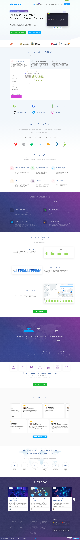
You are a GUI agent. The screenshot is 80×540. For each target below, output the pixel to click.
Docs (56, 4)
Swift (15, 144)
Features (41, 4)
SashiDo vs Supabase (33, 523)
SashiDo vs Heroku (33, 528)
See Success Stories (34, 33)
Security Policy (42, 523)
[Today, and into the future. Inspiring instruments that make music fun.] (37, 44)
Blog (58, 4)
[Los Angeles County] (32, 43)
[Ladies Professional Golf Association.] (61, 44)
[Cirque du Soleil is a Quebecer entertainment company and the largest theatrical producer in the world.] (45, 44)
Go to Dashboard (12, 528)
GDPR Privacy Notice (43, 526)
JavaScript (48, 144)
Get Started (11, 527)
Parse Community (23, 527)
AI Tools (37, 4)
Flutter (40, 144)
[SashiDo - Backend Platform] (15, 5)
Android (32, 144)
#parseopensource (23, 528)
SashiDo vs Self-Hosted (34, 527)
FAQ (20, 526)
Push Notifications (47, 4)
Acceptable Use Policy (43, 528)
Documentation (16, 96)
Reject (70, 538)
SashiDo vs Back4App (33, 521)
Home (34, 4)
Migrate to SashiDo (13, 521)
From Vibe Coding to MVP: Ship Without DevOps (16, 499)
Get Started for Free (40, 312)
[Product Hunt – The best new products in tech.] (14, 44)
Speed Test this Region (28, 331)
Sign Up (62, 4)
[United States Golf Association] (54, 44)
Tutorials (21, 523)
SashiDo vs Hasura (33, 531)
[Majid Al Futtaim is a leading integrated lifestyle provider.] (24, 44)
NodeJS (64, 144)
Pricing (52, 4)
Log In (67, 4)
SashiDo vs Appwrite (33, 526)
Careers (11, 526)
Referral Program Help (43, 521)
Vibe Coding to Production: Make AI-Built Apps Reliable (61, 499)
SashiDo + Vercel (33, 533)
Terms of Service (43, 522)
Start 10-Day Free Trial (17, 33)
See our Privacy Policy (34, 538)
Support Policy (42, 527)
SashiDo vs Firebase (33, 522)
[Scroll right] (74, 499)
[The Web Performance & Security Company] (67, 44)
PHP (56, 144)
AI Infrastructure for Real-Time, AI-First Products (39, 499)
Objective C (23, 144)
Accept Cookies (76, 538)
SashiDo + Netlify (33, 532)
